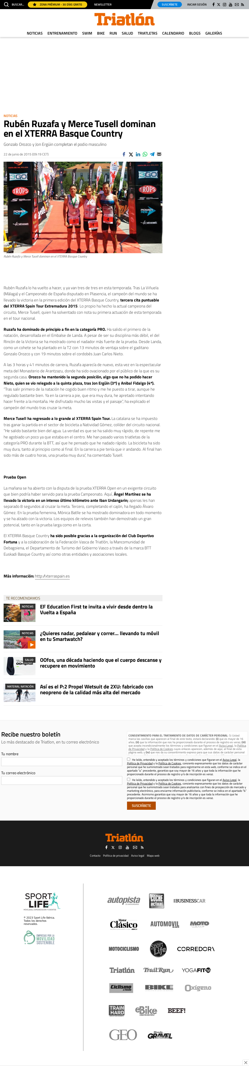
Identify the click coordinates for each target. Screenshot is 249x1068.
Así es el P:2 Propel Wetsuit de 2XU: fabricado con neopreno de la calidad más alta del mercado (96, 689)
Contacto (95, 855)
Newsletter (102, 4)
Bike (101, 33)
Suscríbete (170, 4)
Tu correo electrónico (18, 773)
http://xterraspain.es (52, 576)
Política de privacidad (115, 855)
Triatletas (147, 33)
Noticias (35, 33)
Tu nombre (9, 754)
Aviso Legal (226, 745)
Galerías (213, 33)
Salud (127, 33)
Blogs (195, 33)
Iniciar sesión (197, 4)
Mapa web (153, 855)
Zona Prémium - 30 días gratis (57, 4)
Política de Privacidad (140, 763)
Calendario (173, 33)
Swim (87, 33)
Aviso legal (137, 855)
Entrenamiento (62, 33)
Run (113, 33)
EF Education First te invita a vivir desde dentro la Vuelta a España (96, 609)
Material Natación (20, 686)
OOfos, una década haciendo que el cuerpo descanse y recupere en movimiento (101, 663)
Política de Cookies (161, 749)
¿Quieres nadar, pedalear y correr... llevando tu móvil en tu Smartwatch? (99, 636)
